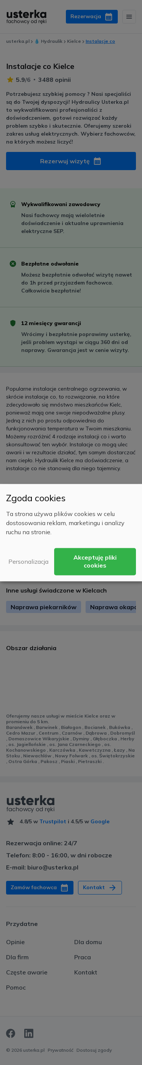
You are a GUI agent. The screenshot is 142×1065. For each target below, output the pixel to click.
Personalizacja (28, 561)
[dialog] (71, 532)
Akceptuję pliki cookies (95, 561)
